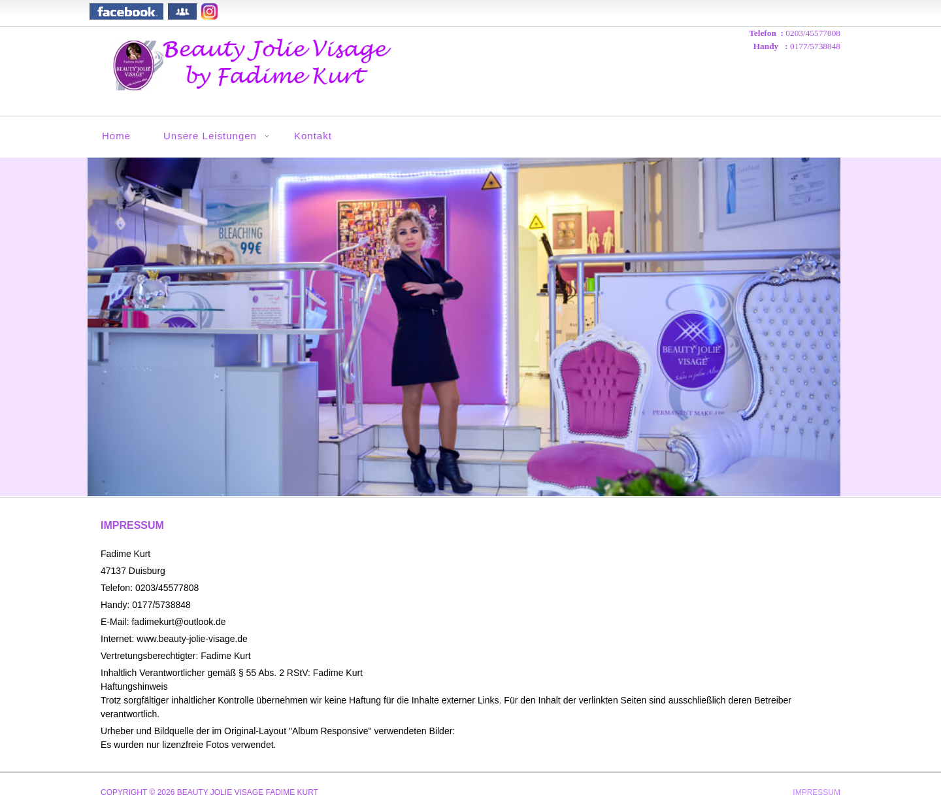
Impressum (816, 792)
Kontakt (313, 136)
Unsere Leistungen (210, 136)
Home (116, 136)
